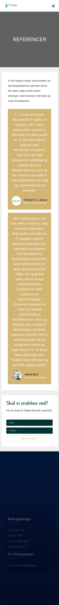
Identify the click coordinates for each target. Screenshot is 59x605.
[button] (53, 5)
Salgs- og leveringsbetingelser (22, 572)
